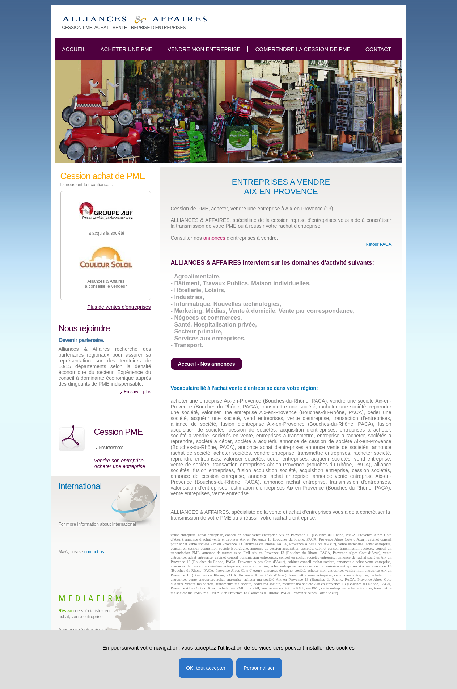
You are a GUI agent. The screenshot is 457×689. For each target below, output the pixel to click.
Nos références (111, 447)
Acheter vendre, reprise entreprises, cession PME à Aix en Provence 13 (134, 20)
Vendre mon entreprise (204, 49)
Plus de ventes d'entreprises (119, 307)
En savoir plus (137, 391)
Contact (378, 49)
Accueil (74, 49)
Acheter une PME (127, 49)
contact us (94, 551)
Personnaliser (259, 668)
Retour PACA (378, 244)
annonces (214, 238)
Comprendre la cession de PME (302, 49)
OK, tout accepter (205, 668)
